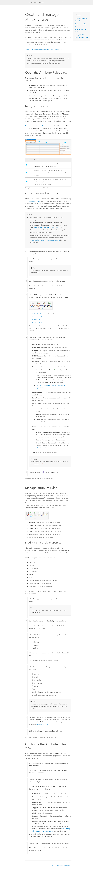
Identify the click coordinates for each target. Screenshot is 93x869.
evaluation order (42, 724)
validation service (41, 448)
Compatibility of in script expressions (45, 240)
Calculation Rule (37, 314)
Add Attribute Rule (34, 201)
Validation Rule (37, 320)
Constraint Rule (37, 317)
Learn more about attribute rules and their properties (43, 49)
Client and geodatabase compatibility (45, 227)
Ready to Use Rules (38, 323)
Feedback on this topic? (63, 865)
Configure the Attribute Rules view (37, 126)
